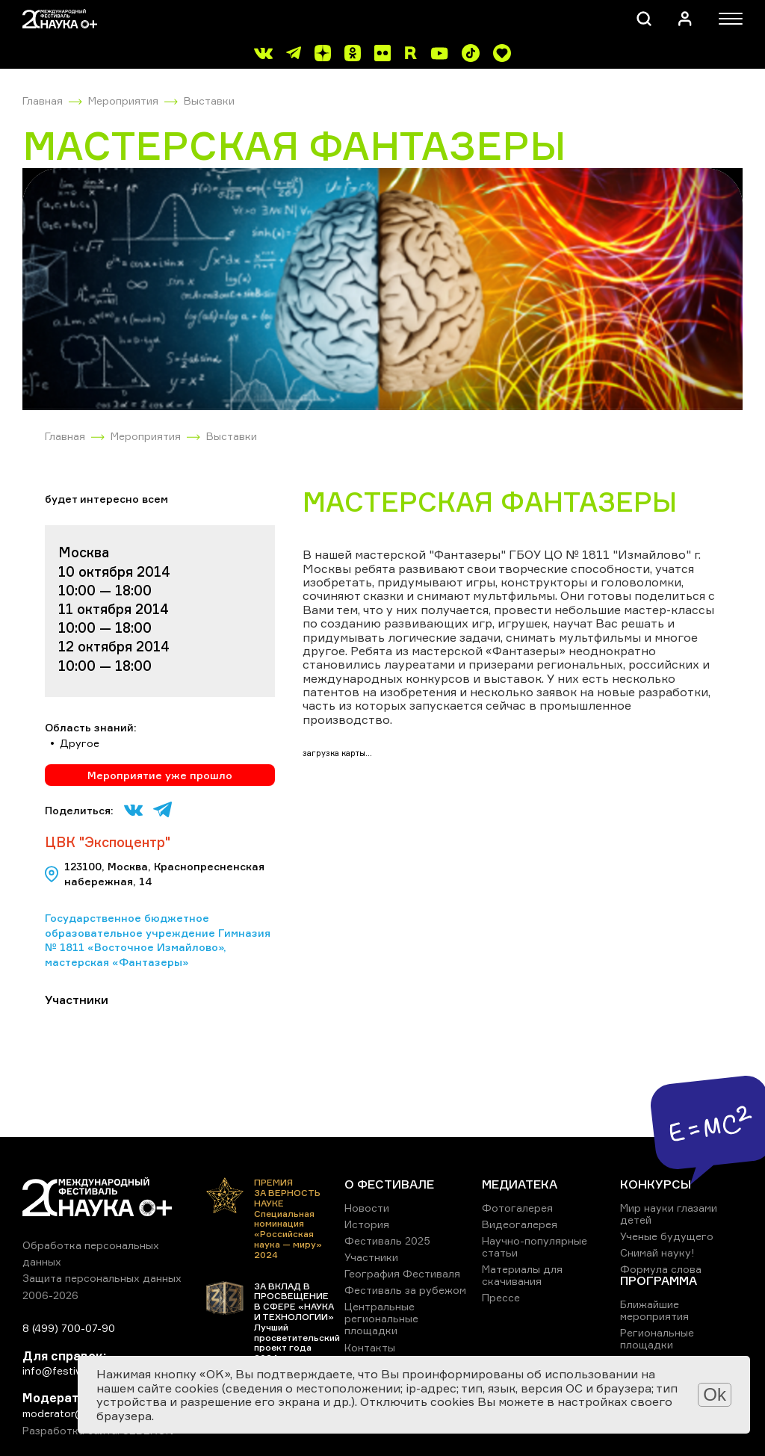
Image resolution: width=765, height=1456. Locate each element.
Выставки (209, 100)
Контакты (369, 1347)
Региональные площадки (657, 1338)
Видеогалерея (519, 1224)
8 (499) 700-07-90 (68, 1328)
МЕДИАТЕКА (519, 1184)
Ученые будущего (666, 1236)
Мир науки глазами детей (668, 1213)
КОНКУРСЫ (655, 1184)
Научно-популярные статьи (534, 1246)
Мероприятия (123, 100)
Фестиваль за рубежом (405, 1289)
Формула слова (660, 1269)
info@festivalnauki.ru (74, 1370)
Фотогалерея (517, 1207)
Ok (714, 1394)
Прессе (501, 1297)
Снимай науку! (657, 1252)
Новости (366, 1207)
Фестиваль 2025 (387, 1240)
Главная (42, 100)
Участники (371, 1257)
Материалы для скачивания (522, 1275)
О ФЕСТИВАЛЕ (389, 1184)
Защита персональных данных (102, 1277)
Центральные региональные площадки (381, 1318)
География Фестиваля (402, 1273)
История (366, 1224)
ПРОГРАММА (658, 1280)
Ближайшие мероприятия (654, 1310)
